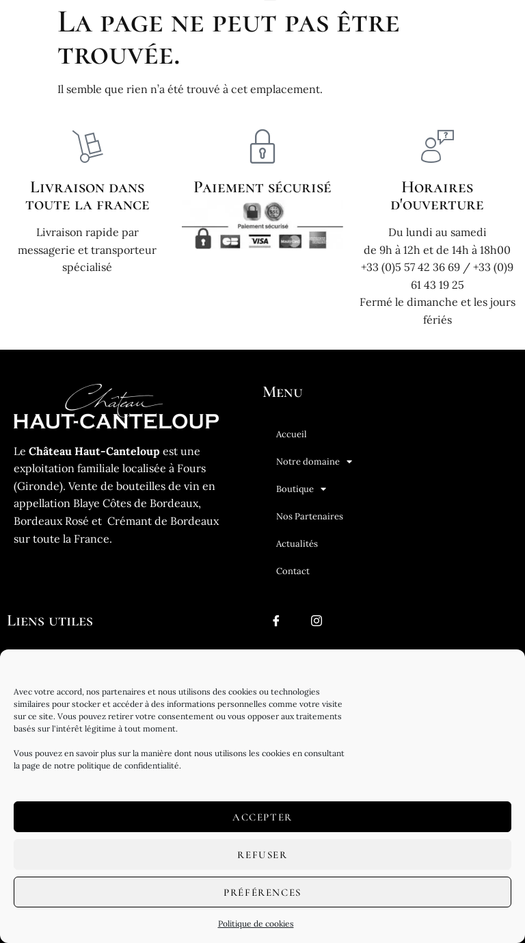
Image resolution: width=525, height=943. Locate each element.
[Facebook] (276, 626)
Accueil (291, 434)
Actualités (297, 544)
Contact (293, 571)
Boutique (301, 489)
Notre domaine (314, 461)
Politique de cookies (256, 923)
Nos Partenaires (309, 516)
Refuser (262, 855)
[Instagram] (316, 626)
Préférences (262, 892)
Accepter (262, 817)
